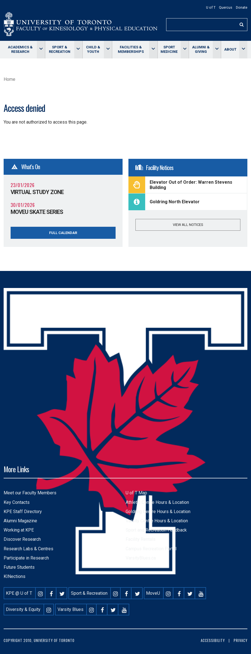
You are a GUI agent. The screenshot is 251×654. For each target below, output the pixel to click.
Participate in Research (26, 558)
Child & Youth (93, 49)
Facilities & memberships (131, 49)
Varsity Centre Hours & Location (157, 520)
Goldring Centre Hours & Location (158, 511)
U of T (211, 7)
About (230, 49)
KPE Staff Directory (23, 511)
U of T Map (136, 492)
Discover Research (22, 539)
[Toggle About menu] (243, 49)
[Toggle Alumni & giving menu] (217, 49)
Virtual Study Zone (37, 192)
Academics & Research (20, 49)
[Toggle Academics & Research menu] (41, 49)
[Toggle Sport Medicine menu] (185, 49)
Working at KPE (19, 530)
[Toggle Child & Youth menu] (108, 49)
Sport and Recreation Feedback (156, 530)
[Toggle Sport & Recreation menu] (78, 49)
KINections (14, 576)
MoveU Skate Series (37, 212)
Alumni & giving (201, 49)
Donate (241, 7)
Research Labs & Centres (28, 548)
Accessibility (213, 640)
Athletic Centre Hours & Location (157, 502)
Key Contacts (17, 502)
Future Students (19, 567)
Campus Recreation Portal (151, 548)
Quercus (225, 7)
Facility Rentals (141, 539)
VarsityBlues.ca (141, 558)
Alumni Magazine (20, 520)
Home (9, 79)
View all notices (188, 225)
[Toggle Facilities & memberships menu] (153, 49)
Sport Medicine (169, 49)
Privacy (240, 640)
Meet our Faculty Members (30, 492)
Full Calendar (63, 233)
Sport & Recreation (59, 49)
